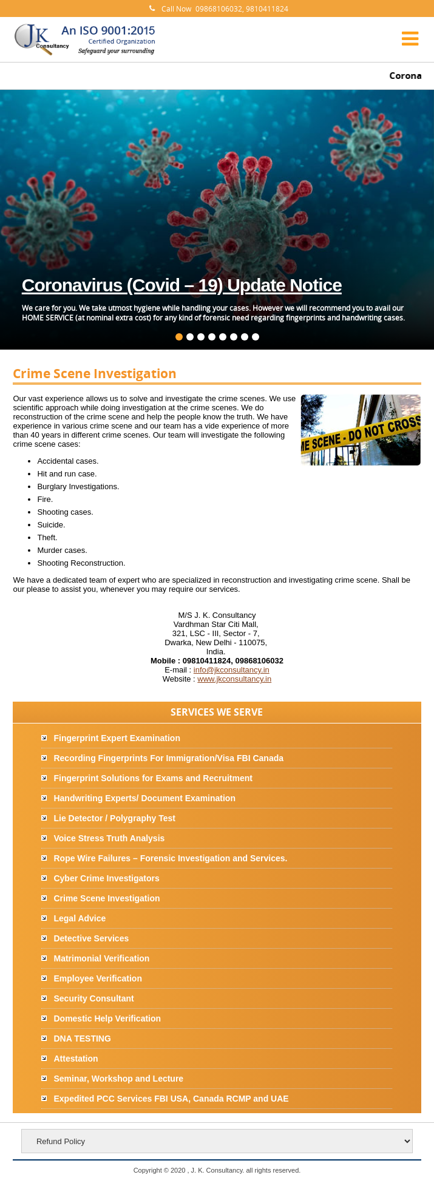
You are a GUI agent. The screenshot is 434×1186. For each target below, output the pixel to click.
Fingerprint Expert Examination (116, 738)
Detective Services (91, 938)
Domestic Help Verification (107, 1018)
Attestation (75, 1058)
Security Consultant (93, 998)
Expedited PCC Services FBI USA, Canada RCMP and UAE (170, 1098)
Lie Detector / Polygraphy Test (114, 818)
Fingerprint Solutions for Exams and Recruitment (152, 778)
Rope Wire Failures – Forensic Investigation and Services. (170, 858)
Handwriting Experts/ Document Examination (144, 798)
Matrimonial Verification (101, 958)
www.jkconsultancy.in (234, 678)
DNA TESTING (81, 1038)
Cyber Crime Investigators (106, 878)
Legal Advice (79, 918)
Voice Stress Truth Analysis (108, 838)
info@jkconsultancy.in (232, 669)
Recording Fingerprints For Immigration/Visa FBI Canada (168, 758)
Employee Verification (97, 978)
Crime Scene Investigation (106, 898)
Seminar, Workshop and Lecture (118, 1078)
